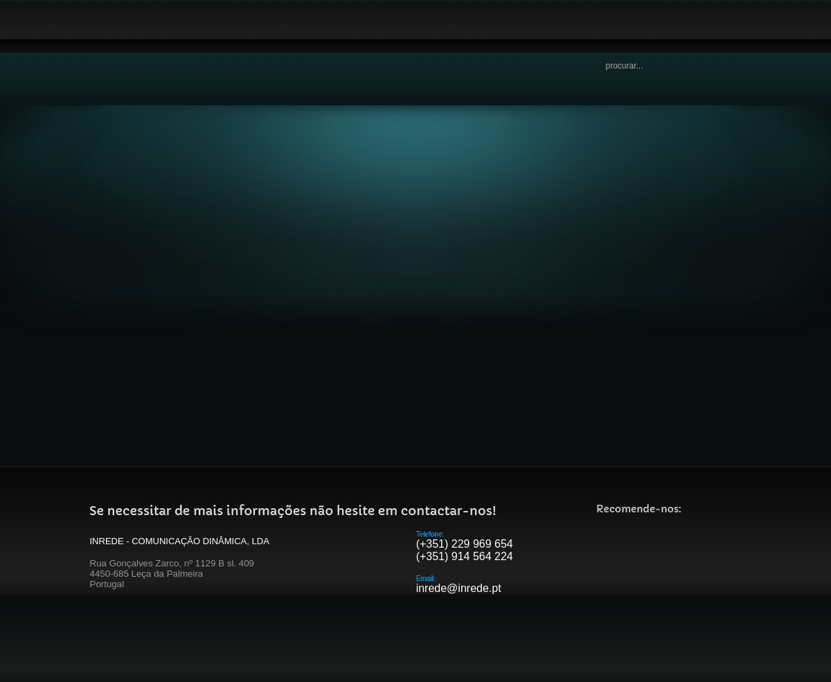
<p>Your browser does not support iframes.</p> (415, 297)
